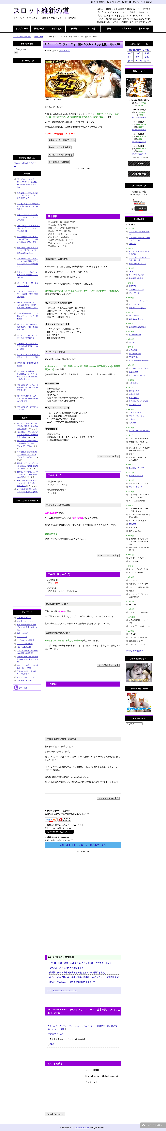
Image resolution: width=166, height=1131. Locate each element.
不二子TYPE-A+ (135, 335)
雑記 (109, 28)
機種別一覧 (39, 28)
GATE (131, 271)
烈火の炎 (132, 244)
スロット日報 (22, 637)
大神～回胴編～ (135, 412)
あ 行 (130, 53)
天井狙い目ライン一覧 (139, 50)
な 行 (138, 57)
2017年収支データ (139, 118)
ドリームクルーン (136, 304)
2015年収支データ (139, 142)
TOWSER (132, 524)
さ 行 (147, 53)
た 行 (130, 57)
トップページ (22, 28)
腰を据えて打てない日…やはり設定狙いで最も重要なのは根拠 (27, 465)
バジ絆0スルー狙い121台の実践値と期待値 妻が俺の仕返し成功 (27, 426)
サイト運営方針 (99, 2)
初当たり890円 (23, 633)
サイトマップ (114, 2)
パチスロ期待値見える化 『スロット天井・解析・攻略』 (27, 627)
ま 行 (130, 60)
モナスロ (132, 423)
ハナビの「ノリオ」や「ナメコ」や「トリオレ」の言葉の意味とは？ (27, 195)
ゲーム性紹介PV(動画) (58, 162)
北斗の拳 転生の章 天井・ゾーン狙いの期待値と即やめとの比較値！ (27, 398)
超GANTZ (133, 286)
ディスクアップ (135, 405)
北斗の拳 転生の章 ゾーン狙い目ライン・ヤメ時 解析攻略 (27, 316)
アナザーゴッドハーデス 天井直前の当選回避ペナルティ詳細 (27, 346)
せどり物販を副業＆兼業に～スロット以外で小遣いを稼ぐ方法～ (27, 483)
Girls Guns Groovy (136, 319)
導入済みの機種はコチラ (135, 651)
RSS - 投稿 (20, 688)
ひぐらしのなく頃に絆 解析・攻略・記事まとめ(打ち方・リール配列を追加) (84, 977)
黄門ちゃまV (134, 391)
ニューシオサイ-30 (136, 290)
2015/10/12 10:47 (55, 1034)
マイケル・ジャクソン (137, 308)
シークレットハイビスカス (139, 368)
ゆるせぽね (133, 383)
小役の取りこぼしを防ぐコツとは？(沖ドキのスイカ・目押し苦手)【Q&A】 (27, 250)
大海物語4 (133, 350)
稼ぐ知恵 (92, 28)
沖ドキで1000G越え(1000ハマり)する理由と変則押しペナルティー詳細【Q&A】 (27, 305)
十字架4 (132, 419)
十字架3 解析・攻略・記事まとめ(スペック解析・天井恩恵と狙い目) (80, 963)
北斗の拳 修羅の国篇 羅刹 (139, 361)
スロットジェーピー (25, 644)
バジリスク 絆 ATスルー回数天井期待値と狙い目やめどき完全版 (28, 387)
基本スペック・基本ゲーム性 (61, 140)
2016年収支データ (139, 130)
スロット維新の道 (41, 10)
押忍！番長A (134, 316)
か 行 (138, 53)
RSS (126, 2)
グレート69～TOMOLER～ (139, 431)
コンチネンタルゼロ (137, 275)
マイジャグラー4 (135, 487)
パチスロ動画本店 (24, 647)
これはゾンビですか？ (137, 327)
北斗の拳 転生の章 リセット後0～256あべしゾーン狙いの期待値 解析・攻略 (27, 239)
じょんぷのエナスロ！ (25, 677)
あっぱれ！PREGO (136, 468)
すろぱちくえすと (24, 618)
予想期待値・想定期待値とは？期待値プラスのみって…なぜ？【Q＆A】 (27, 443)
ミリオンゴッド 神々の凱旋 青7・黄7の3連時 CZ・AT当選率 (28, 206)
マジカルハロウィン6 (137, 375)
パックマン (133, 342)
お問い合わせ (137, 2)
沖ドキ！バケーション (137, 416)
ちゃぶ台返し (134, 398)
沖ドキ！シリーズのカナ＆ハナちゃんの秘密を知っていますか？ (27, 274)
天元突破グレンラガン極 (138, 401)
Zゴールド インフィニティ (65, 990)
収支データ (126, 28)
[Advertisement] (83, 190)
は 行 (147, 57)
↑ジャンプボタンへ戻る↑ (108, 456)
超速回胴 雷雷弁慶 (136, 476)
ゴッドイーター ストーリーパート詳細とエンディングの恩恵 (27, 217)
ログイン (149, 2)
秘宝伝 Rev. (133, 372)
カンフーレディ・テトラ (138, 301)
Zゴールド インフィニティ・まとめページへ (83, 845)
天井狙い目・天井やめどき (60, 154)
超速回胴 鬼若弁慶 (136, 278)
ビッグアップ (134, 293)
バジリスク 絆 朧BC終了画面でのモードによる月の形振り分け (27, 327)
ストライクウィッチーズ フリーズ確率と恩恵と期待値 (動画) (27, 294)
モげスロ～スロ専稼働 (25, 640)
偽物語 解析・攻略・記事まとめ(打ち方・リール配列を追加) (77, 972)
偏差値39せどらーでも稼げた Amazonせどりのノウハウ (27, 659)
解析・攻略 (57, 28)
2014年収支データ (139, 154)
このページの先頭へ (154, 1125)
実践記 (74, 28)
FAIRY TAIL (133, 357)
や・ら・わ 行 (142, 60)
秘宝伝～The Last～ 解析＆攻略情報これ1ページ (72, 982)
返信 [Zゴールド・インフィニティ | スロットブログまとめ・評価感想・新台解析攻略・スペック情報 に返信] (52, 1044)
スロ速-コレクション (25, 621)
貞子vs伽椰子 (134, 394)
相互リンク (144, 28)
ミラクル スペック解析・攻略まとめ (66, 968)
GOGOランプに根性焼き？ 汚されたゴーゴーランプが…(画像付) (28, 228)
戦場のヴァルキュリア (137, 264)
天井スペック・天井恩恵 (59, 147)
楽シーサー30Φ (135, 354)
